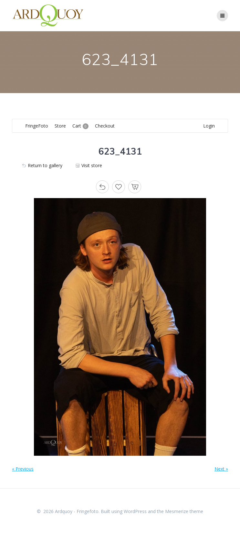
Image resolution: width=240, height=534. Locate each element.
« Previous (23, 469)
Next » (221, 469)
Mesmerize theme (184, 511)
